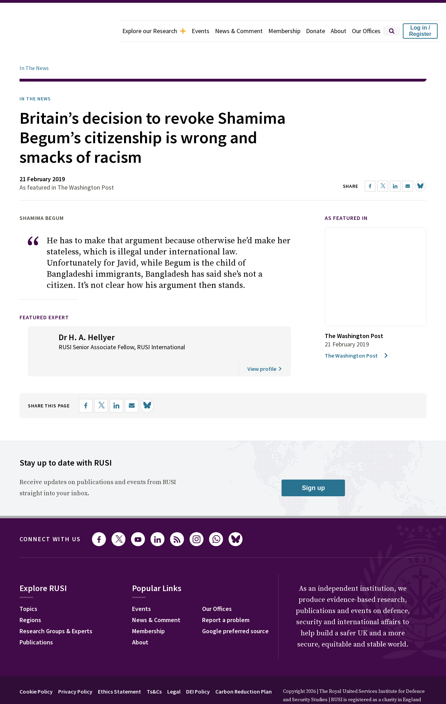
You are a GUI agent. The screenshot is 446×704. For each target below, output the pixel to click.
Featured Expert (44, 297)
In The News (34, 48)
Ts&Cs (154, 671)
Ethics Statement (119, 671)
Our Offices (366, 31)
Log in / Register (420, 31)
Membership (284, 31)
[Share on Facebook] (86, 386)
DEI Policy (198, 671)
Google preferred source (235, 611)
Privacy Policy (75, 671)
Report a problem (225, 600)
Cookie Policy (36, 671)
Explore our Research (154, 31)
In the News (35, 79)
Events (200, 31)
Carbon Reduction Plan (243, 671)
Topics (28, 589)
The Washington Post (357, 335)
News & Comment (239, 31)
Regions (30, 600)
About (338, 31)
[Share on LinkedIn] (116, 386)
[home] (60, 31)
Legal (173, 671)
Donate (315, 31)
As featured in (346, 198)
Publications (36, 623)
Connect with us (50, 519)
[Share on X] (101, 386)
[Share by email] (132, 386)
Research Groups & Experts (56, 611)
